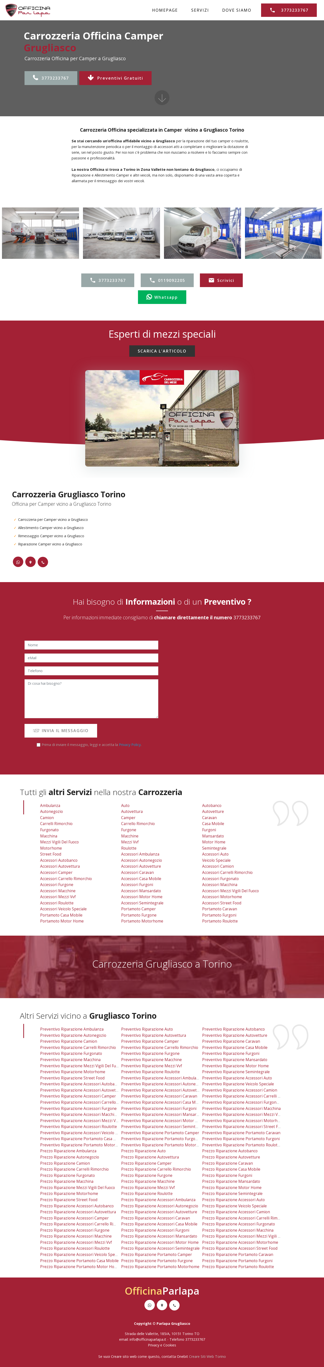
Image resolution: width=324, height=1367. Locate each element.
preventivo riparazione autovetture (234, 1035)
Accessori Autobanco (59, 860)
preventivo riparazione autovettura (153, 1035)
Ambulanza (50, 805)
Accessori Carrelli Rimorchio (227, 872)
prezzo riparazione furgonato (67, 1175)
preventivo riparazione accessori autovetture (162, 1090)
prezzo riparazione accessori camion (236, 1212)
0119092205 (167, 280)
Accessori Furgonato (220, 878)
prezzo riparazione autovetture (231, 1157)
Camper (128, 817)
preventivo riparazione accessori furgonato (242, 1102)
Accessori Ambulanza (140, 854)
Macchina (48, 836)
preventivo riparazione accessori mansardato (162, 1114)
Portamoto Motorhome (142, 921)
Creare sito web (124, 1356)
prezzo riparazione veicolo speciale (234, 1206)
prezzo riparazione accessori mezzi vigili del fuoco (248, 1236)
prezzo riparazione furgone (146, 1175)
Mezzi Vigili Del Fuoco (59, 842)
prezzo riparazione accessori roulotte (75, 1248)
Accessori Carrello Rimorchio (66, 878)
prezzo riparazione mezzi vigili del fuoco (77, 1187)
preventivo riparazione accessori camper (78, 1096)
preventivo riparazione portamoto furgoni (241, 1138)
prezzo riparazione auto (143, 1151)
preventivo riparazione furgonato (71, 1053)
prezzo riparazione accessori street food (239, 1248)
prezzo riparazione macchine (148, 1181)
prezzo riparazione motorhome (69, 1193)
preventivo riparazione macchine (151, 1059)
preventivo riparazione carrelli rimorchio (78, 1047)
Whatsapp (162, 297)
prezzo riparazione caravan (227, 1163)
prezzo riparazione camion (65, 1163)
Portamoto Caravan (219, 909)
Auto (125, 805)
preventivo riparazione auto (147, 1029)
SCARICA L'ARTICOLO (162, 351)
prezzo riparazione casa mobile (231, 1169)
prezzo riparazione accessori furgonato (238, 1224)
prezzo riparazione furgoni (227, 1175)
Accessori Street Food (221, 903)
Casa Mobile (213, 823)
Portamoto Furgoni (219, 915)
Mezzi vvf (130, 842)
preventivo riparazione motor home (235, 1066)
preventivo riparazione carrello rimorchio (159, 1047)
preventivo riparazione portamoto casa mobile (83, 1138)
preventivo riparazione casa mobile (235, 1047)
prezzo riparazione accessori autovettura (78, 1212)
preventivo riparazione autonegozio (73, 1035)
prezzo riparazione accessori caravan (155, 1218)
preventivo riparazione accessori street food (243, 1126)
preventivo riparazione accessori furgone (78, 1108)
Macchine (129, 836)
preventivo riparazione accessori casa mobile (163, 1102)
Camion (47, 817)
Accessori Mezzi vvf (58, 896)
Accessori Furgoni (137, 884)
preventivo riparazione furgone (150, 1053)
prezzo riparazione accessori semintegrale (160, 1248)
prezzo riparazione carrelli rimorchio (74, 1169)
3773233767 (51, 78)
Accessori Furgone (56, 884)
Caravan (209, 817)
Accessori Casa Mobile (141, 878)
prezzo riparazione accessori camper (74, 1218)
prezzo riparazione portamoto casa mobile (79, 1260)
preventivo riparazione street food (72, 1078)
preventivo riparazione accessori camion (239, 1090)
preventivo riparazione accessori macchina (241, 1108)
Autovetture (213, 811)
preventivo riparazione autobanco (233, 1029)
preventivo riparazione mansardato (234, 1059)
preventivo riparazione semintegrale (236, 1071)
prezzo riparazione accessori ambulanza (158, 1199)
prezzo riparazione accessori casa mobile (159, 1224)
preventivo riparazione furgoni (230, 1053)
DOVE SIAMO (236, 10)
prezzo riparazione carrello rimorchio (156, 1169)
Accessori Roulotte (57, 903)
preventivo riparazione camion (68, 1041)
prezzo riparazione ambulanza (68, 1151)
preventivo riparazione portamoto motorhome (164, 1145)
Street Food (50, 854)
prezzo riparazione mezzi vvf (148, 1187)
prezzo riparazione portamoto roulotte (238, 1266)
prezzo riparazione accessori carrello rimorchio (84, 1224)
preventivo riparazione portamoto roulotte (241, 1145)
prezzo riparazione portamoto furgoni (237, 1260)
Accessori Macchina (219, 884)
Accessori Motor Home (141, 896)
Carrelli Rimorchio (56, 823)
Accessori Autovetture (141, 866)
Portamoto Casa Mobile (61, 915)
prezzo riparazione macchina (66, 1181)
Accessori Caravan (137, 872)
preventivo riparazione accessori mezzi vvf (79, 1120)
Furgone (128, 829)
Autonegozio (51, 811)
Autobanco (211, 805)
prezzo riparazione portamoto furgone (157, 1260)
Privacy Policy (130, 744)
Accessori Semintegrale (142, 903)
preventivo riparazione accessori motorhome (243, 1120)
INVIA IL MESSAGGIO (61, 731)
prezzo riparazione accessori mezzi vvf (76, 1242)
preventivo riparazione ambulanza (72, 1029)
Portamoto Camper (138, 909)
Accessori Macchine (58, 890)
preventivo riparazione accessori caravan (159, 1096)
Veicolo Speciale (216, 860)
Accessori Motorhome (222, 896)
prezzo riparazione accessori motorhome (240, 1242)
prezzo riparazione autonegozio (69, 1157)
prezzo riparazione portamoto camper (156, 1254)
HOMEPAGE (165, 10)
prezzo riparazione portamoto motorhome (160, 1266)
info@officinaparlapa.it (148, 1339)
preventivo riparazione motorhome (72, 1071)
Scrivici (221, 280)
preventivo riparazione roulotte (150, 1071)
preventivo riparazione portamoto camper (160, 1132)
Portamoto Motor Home (62, 921)
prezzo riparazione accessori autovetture (159, 1212)
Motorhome (51, 848)
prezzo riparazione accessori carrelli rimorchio (245, 1218)
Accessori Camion (218, 866)
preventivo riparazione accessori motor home (163, 1120)
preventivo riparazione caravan (231, 1041)
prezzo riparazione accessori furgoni (155, 1230)
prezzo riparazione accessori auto (233, 1199)
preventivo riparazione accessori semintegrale (164, 1126)
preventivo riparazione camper (150, 1041)
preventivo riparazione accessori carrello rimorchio (87, 1102)
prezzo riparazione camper (146, 1163)
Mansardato (213, 836)
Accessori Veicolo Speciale (63, 909)
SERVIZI (200, 10)
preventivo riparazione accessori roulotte (78, 1126)
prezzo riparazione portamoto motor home (80, 1266)
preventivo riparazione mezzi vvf (151, 1066)
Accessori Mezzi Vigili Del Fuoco (230, 890)
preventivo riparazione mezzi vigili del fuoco (81, 1066)
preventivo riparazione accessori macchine (79, 1114)
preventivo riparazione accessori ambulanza (162, 1078)
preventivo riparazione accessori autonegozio (163, 1084)
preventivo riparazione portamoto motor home (83, 1145)
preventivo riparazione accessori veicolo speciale (85, 1132)
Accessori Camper (56, 872)
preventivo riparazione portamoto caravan (241, 1132)
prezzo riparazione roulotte (147, 1193)
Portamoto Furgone (139, 915)
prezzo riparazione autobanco (230, 1151)
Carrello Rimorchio (138, 823)
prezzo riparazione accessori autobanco (77, 1206)
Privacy (154, 1345)
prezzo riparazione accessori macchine (76, 1236)
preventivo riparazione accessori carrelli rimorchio (249, 1096)
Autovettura (132, 811)
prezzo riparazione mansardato (231, 1181)
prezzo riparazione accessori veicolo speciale (81, 1254)
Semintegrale (214, 848)
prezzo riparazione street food (68, 1199)
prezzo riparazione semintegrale (232, 1193)
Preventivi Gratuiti (115, 78)
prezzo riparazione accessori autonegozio (159, 1206)
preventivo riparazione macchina (70, 1059)
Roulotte (128, 848)
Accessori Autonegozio (141, 860)
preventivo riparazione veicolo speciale (238, 1084)
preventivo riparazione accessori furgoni (158, 1108)
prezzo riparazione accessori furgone (74, 1230)
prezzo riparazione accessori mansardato (159, 1236)
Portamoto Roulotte (220, 921)
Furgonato (49, 829)
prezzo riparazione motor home (232, 1187)
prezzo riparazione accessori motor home (160, 1242)
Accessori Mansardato (141, 890)
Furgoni (209, 829)
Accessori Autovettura (60, 866)
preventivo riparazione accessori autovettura (81, 1090)
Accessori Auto (215, 854)
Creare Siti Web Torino (207, 1356)
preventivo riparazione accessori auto (237, 1078)
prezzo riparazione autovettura (150, 1157)
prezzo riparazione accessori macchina (237, 1230)
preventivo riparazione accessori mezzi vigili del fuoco (252, 1114)
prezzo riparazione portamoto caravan (237, 1254)
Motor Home (213, 842)
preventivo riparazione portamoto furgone (160, 1138)
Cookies (169, 1345)
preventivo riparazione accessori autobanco (80, 1084)
